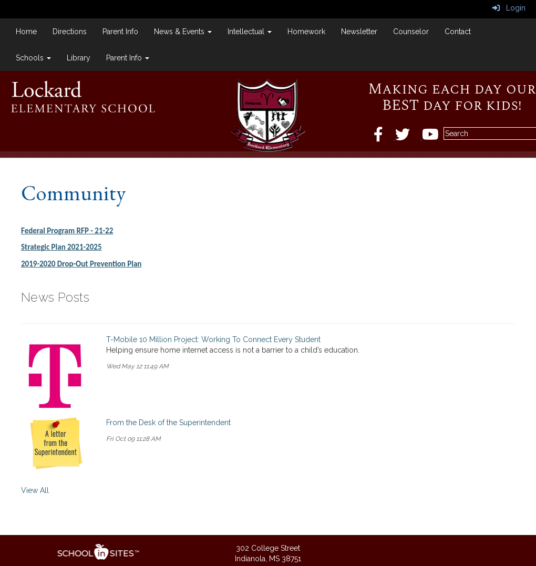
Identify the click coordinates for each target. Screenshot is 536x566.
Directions (70, 31)
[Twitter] (408, 137)
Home (26, 31)
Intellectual (250, 31)
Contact (458, 31)
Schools (33, 58)
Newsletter (359, 31)
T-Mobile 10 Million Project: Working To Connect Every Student (213, 339)
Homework (306, 31)
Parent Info (120, 31)
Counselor (411, 31)
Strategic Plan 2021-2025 (61, 247)
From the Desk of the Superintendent (168, 422)
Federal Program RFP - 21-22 (67, 230)
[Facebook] (384, 137)
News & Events (183, 31)
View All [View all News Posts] (35, 490)
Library (78, 58)
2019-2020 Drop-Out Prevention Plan (81, 264)
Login (508, 8)
